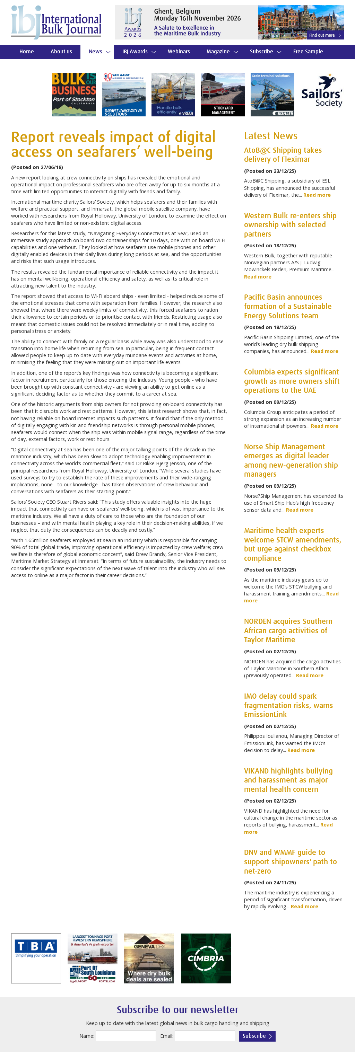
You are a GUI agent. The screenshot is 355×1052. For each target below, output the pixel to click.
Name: (86, 1036)
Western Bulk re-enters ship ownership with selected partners (290, 225)
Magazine (218, 51)
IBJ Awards (135, 51)
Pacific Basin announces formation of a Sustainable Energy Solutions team (288, 307)
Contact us (31, 65)
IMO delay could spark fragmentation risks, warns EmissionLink (288, 706)
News (95, 51)
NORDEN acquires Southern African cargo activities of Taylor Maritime (288, 631)
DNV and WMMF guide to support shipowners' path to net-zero (290, 862)
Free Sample (308, 51)
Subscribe (261, 51)
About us (61, 51)
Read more (317, 195)
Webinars (179, 51)
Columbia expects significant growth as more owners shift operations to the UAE (292, 382)
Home (26, 51)
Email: (166, 1036)
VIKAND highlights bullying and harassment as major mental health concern (288, 781)
